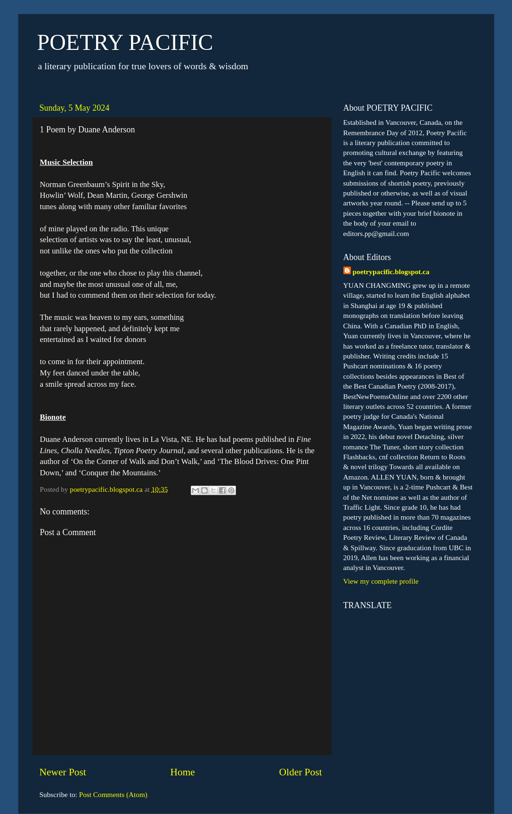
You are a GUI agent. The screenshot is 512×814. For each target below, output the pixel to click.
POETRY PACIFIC (125, 42)
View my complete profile (381, 581)
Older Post (300, 772)
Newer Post (63, 772)
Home (182, 772)
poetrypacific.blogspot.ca (391, 272)
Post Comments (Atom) (113, 794)
